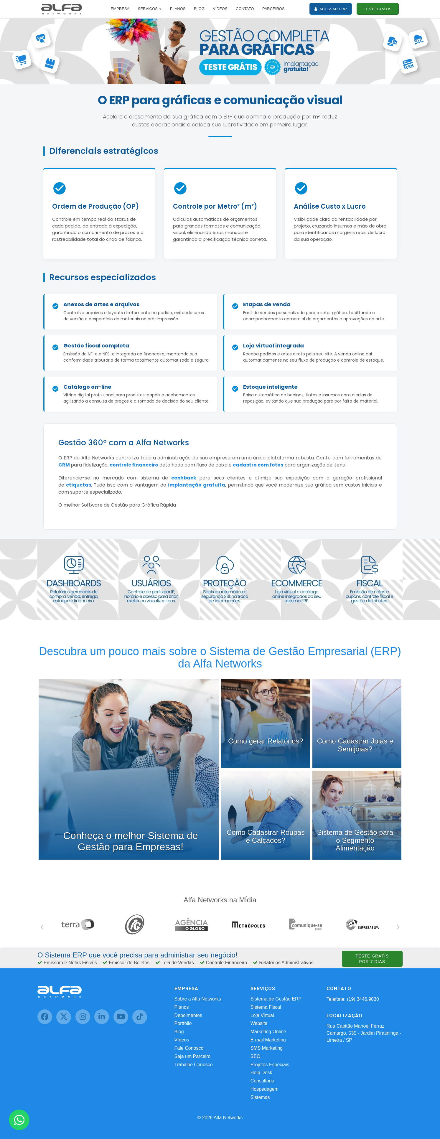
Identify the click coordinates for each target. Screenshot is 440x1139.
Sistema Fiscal (266, 1007)
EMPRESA (120, 8)
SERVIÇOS (150, 8)
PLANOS (178, 8)
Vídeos (181, 1039)
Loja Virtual (262, 1015)
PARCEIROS (273, 8)
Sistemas (260, 1097)
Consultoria (262, 1080)
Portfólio (183, 1023)
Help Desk (261, 1072)
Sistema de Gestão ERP (276, 998)
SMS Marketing (267, 1048)
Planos (181, 1007)
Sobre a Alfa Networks (197, 998)
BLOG (199, 8)
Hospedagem (264, 1089)
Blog (179, 1031)
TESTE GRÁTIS (377, 9)
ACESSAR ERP (330, 9)
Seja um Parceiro (192, 1056)
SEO (256, 1056)
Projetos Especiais (270, 1064)
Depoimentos (188, 1015)
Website (259, 1023)
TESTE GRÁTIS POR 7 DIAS (372, 959)
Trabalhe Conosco (193, 1064)
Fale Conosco (189, 1048)
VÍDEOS (220, 8)
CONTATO (245, 8)
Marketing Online (268, 1031)
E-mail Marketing (268, 1039)
